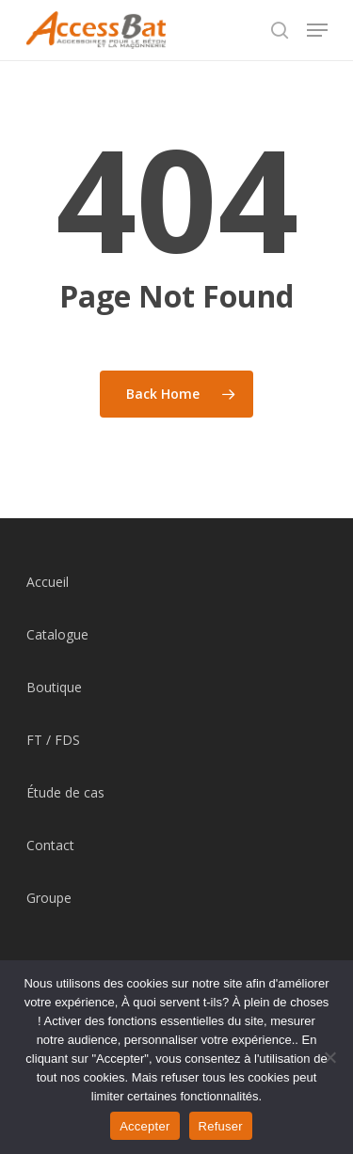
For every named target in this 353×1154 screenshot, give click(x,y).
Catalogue (57, 634)
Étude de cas (65, 792)
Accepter (144, 1126)
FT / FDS (53, 740)
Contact (50, 845)
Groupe (49, 898)
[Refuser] (329, 1057)
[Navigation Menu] (317, 30)
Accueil (47, 582)
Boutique (54, 687)
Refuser (221, 1126)
